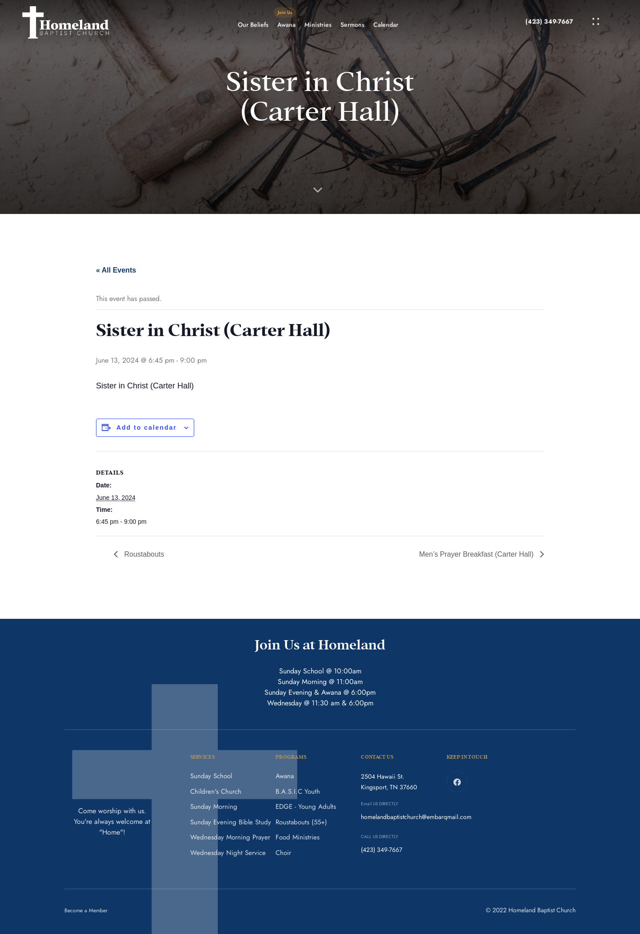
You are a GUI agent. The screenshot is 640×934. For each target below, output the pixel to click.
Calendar (385, 15)
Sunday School (211, 776)
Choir (283, 853)
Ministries (318, 15)
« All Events (116, 270)
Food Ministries (298, 837)
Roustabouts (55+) (301, 822)
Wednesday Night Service (228, 853)
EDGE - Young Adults (306, 806)
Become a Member (86, 910)
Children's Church (215, 791)
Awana (285, 13)
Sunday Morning (213, 806)
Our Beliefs (253, 15)
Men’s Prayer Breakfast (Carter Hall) (477, 554)
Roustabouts (143, 554)
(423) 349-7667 (549, 5)
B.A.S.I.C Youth (298, 791)
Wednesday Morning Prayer (230, 837)
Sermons (352, 15)
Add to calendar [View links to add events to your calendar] (146, 427)
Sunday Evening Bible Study (230, 822)
